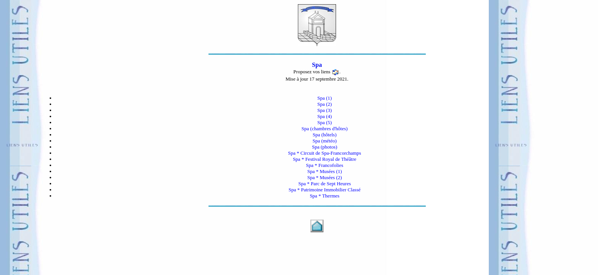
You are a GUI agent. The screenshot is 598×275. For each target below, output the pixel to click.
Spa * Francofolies (324, 165)
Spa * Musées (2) (324, 177)
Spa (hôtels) (324, 135)
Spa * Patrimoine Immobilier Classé (324, 189)
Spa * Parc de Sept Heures (324, 183)
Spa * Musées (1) (324, 171)
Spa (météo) (324, 141)
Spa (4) (324, 116)
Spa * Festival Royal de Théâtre (324, 159)
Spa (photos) (324, 147)
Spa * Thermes (324, 196)
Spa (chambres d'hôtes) (325, 128)
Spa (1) (324, 98)
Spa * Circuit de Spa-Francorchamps (324, 153)
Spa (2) (324, 104)
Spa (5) (324, 122)
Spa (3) (324, 110)
